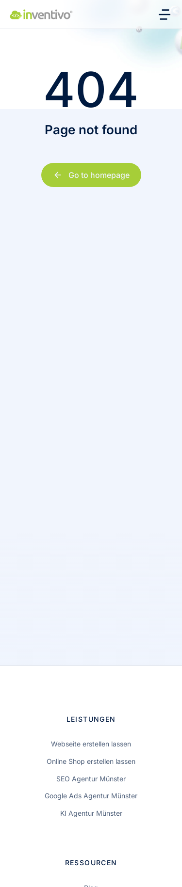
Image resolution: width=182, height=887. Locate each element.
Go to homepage (91, 175)
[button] (17, 869)
